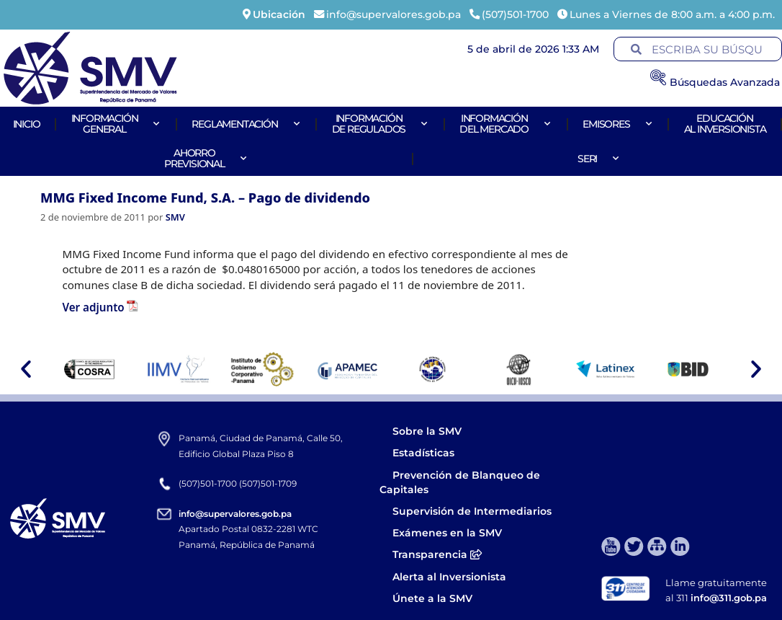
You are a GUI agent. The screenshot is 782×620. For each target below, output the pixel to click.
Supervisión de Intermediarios (472, 511)
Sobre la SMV (427, 431)
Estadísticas (424, 452)
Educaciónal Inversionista (725, 123)
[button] (25, 369)
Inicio (26, 124)
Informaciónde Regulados (380, 123)
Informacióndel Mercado (505, 123)
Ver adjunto (93, 307)
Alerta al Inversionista (449, 576)
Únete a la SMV (432, 598)
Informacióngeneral (116, 123)
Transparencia (437, 554)
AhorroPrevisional (206, 158)
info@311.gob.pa (729, 597)
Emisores (617, 124)
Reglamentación (246, 124)
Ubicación (279, 14)
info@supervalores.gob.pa (235, 513)
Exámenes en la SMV (447, 532)
